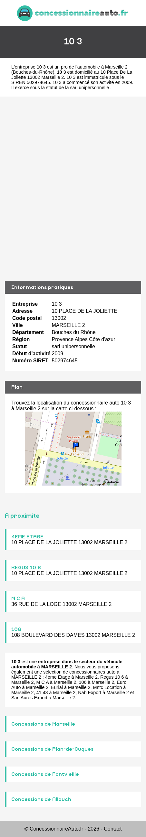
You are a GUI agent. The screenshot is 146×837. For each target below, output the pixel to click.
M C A (18, 598)
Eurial (57, 687)
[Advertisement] (73, 189)
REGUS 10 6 (26, 567)
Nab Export (89, 692)
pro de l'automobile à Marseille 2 (94, 67)
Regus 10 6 (112, 677)
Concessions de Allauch (41, 799)
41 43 (42, 692)
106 (16, 629)
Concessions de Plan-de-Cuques (52, 749)
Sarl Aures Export (29, 697)
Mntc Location (107, 687)
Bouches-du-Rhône (33, 72)
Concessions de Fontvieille (45, 774)
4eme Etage (57, 677)
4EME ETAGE (27, 536)
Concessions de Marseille (43, 724)
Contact (113, 829)
